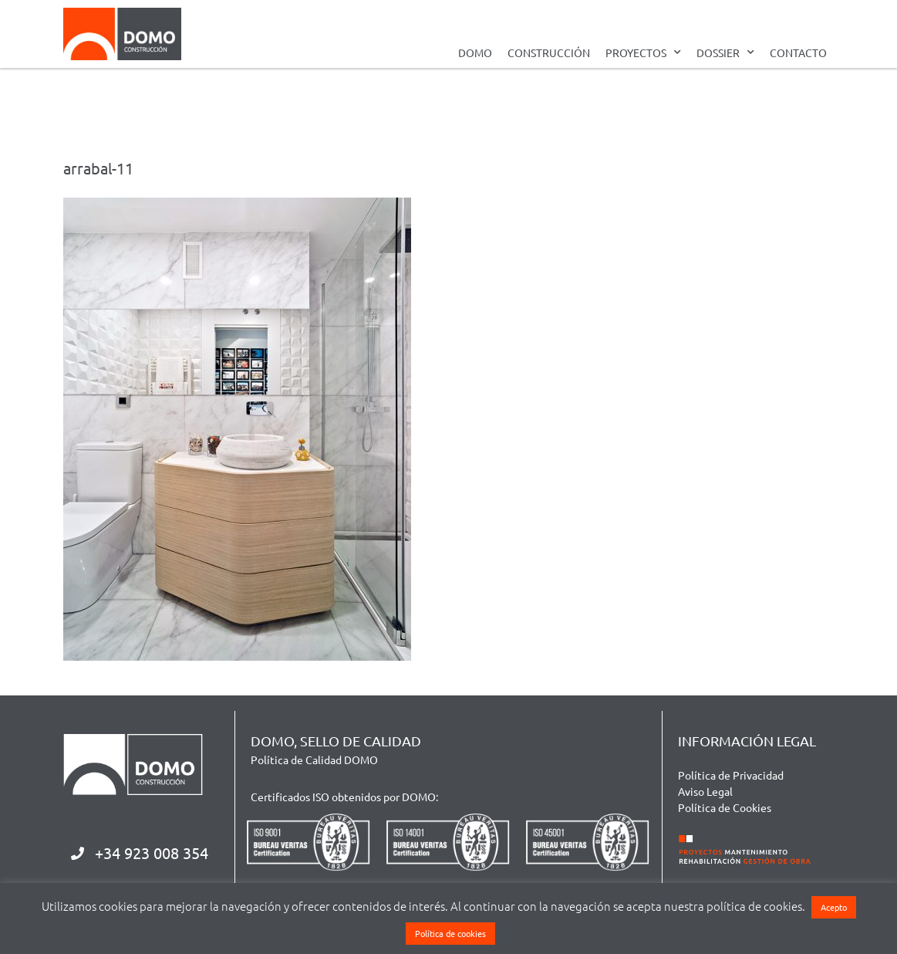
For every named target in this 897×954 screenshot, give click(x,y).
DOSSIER (725, 52)
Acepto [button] (834, 907)
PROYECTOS (643, 52)
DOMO (475, 52)
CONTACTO (798, 52)
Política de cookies (450, 933)
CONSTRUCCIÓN (549, 52)
